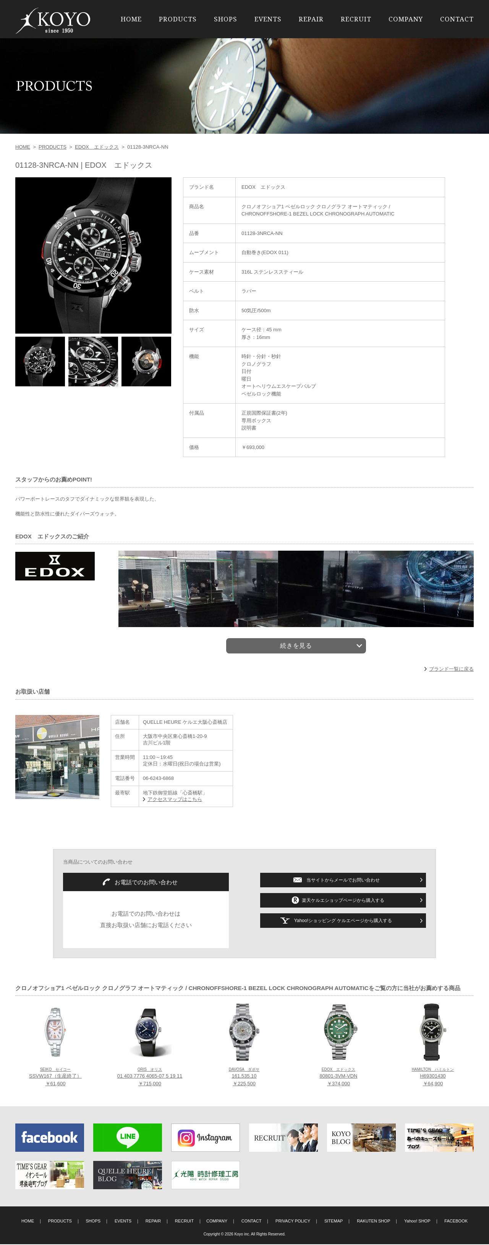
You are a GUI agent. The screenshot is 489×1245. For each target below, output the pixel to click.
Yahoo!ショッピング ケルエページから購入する (343, 921)
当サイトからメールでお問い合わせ (343, 880)
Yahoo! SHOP (417, 1221)
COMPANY (406, 19)
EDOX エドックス (97, 147)
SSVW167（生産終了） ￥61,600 (55, 1077)
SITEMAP (333, 1221)
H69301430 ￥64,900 (433, 1077)
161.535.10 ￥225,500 (244, 1077)
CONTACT (457, 19)
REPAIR (311, 19)
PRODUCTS (178, 19)
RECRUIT (356, 19)
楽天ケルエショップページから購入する (343, 900)
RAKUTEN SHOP (373, 1221)
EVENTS (268, 19)
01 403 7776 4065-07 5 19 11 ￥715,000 (150, 1077)
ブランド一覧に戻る (451, 669)
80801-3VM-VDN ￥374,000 (339, 1077)
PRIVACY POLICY (292, 1221)
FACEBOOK (456, 1221)
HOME (131, 19)
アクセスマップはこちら (174, 799)
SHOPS (225, 19)
